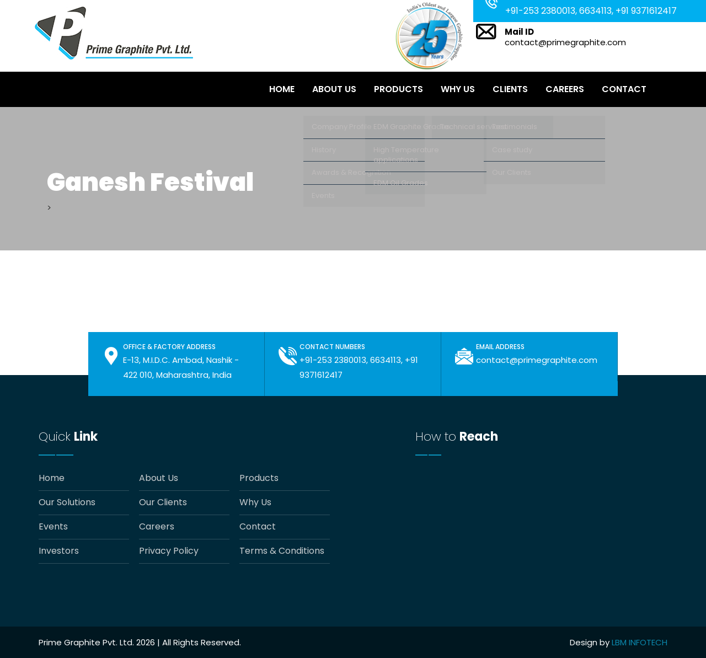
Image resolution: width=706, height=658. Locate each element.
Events (53, 527)
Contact (624, 89)
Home (282, 89)
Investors (59, 551)
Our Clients (163, 502)
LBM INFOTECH (639, 642)
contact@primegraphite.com (565, 42)
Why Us (458, 89)
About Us (334, 89)
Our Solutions (67, 502)
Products (398, 89)
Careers (564, 89)
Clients (510, 89)
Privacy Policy (169, 551)
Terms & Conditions (281, 551)
